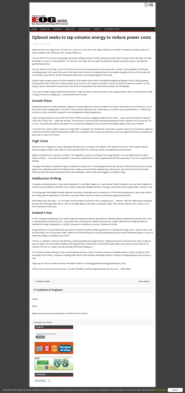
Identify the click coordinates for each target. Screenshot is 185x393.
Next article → (145, 281)
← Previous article (42, 281)
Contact (57, 29)
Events (97, 29)
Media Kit (70, 29)
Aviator (35, 299)
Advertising (84, 29)
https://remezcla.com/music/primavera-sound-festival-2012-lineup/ (59, 313)
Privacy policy (160, 390)
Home (34, 29)
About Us (45, 29)
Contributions (111, 29)
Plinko (34, 306)
